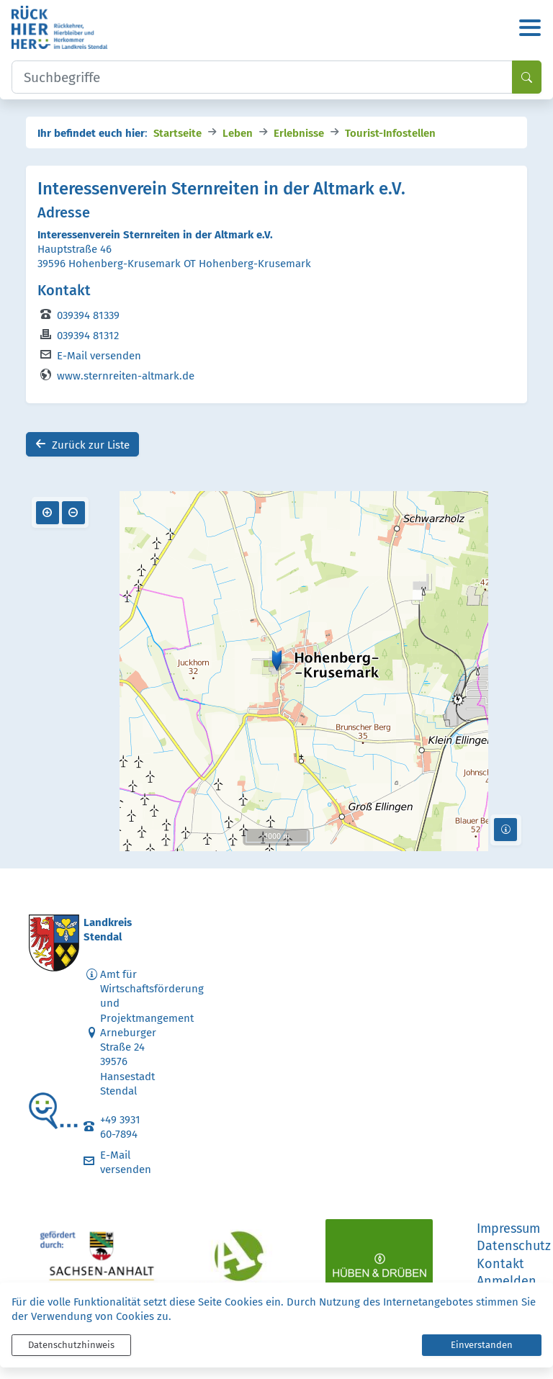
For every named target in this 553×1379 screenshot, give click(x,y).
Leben (237, 132)
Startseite (177, 132)
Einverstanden (482, 1345)
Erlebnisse (299, 132)
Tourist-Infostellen (390, 132)
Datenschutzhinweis (71, 1345)
